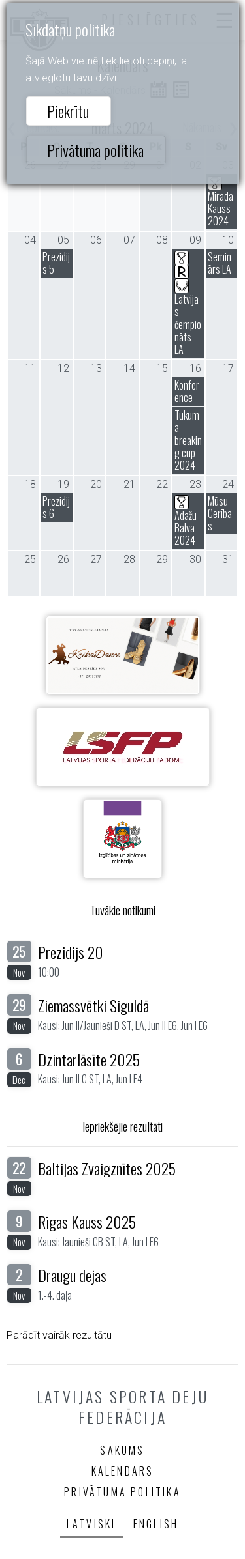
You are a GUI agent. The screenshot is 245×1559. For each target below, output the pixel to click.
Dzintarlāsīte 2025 (89, 1059)
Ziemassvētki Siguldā (93, 1005)
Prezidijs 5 (56, 263)
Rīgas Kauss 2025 (87, 1221)
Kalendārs (122, 1471)
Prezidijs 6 (56, 507)
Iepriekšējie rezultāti (122, 1126)
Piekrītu (68, 110)
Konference (186, 391)
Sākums (122, 1450)
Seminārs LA (219, 263)
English (155, 1524)
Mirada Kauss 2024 (220, 201)
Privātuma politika (95, 150)
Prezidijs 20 (70, 952)
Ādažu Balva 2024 (185, 520)
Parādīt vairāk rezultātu (59, 1335)
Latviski (91, 1524)
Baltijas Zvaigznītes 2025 (107, 1168)
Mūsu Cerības (220, 513)
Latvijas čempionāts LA (187, 303)
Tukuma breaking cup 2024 (188, 440)
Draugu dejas (72, 1275)
